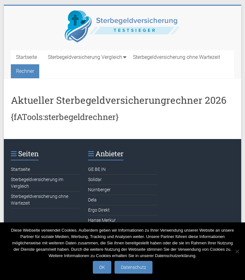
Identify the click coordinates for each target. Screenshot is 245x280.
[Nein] (237, 251)
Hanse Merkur (102, 220)
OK (102, 267)
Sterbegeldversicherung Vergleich (85, 57)
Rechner (25, 71)
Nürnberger (99, 189)
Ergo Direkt (99, 210)
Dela (92, 199)
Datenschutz (133, 267)
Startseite (26, 57)
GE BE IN (97, 169)
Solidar (95, 179)
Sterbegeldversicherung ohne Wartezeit (176, 57)
